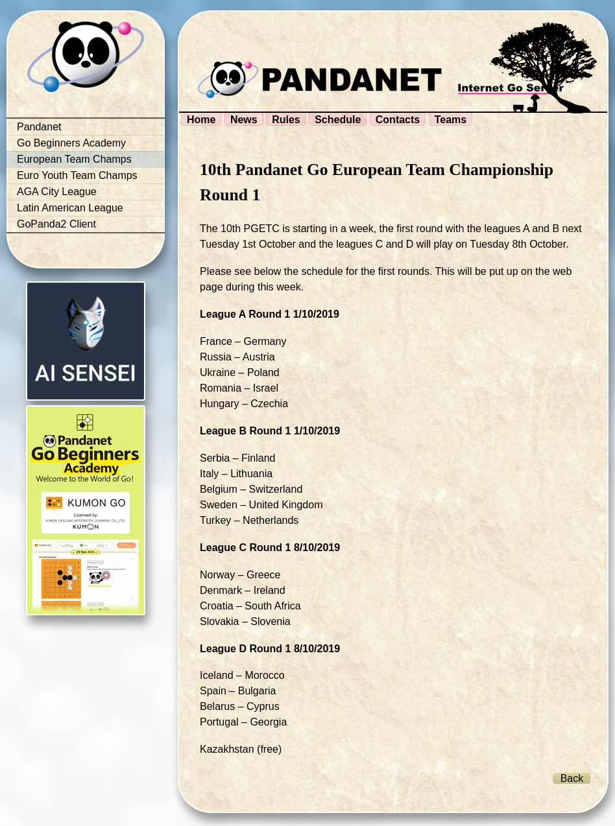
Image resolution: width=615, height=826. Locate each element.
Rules (286, 119)
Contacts (398, 119)
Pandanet (39, 126)
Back (572, 778)
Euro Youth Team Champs (77, 175)
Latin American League (70, 207)
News (244, 119)
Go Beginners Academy (71, 142)
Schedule (338, 119)
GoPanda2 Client (56, 224)
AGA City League (57, 191)
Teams (451, 119)
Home (201, 119)
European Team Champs (74, 159)
